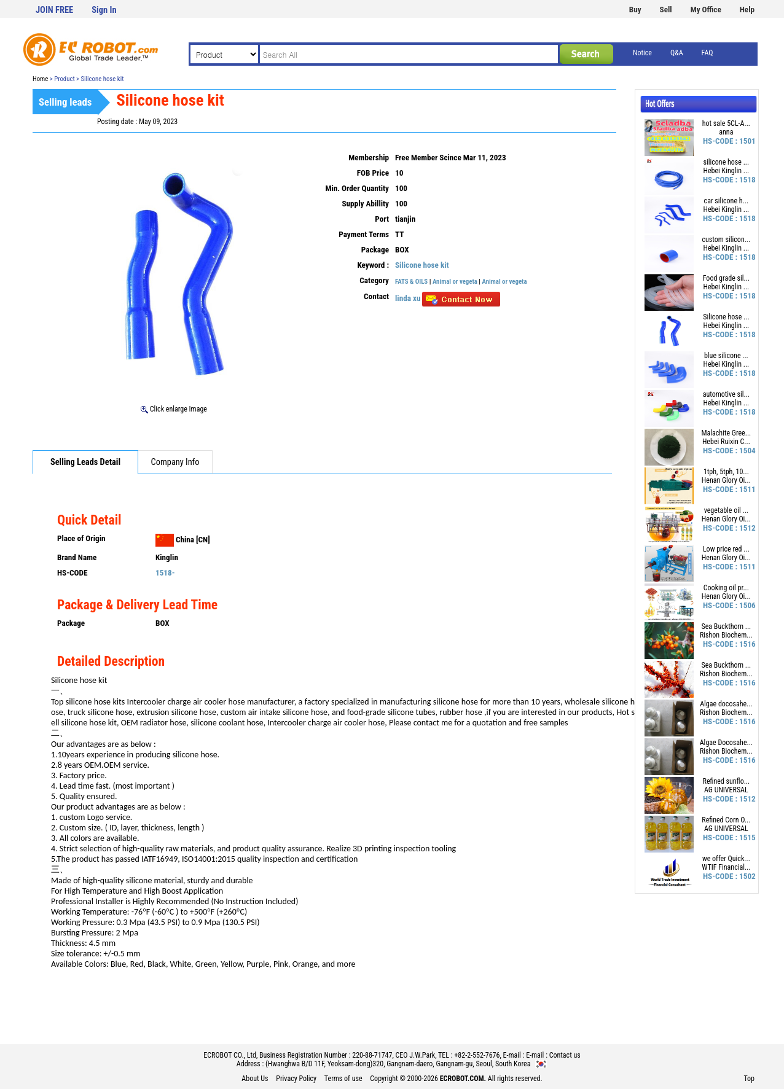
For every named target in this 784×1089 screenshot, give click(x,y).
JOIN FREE (54, 10)
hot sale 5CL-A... (726, 123)
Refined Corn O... (726, 820)
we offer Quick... (726, 858)
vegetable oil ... (726, 510)
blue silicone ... (726, 355)
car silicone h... (726, 201)
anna (726, 132)
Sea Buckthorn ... (726, 626)
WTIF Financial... (726, 867)
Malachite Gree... (726, 433)
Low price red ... (726, 549)
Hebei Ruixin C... (726, 441)
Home (40, 79)
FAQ (707, 53)
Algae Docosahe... (726, 742)
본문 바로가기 (0, 0)
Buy (635, 9)
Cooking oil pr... (726, 588)
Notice (642, 53)
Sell (666, 9)
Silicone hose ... (726, 317)
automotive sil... (726, 394)
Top (749, 1078)
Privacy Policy (296, 1078)
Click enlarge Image (174, 409)
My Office (706, 9)
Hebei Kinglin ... (727, 170)
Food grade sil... (726, 278)
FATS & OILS (411, 282)
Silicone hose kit (422, 265)
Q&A (676, 53)
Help (747, 9)
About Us (254, 1078)
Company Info (175, 462)
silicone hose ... (727, 162)
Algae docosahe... (726, 704)
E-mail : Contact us (553, 1055)
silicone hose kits (95, 702)
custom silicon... (726, 239)
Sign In (104, 10)
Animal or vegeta (455, 282)
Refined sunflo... (726, 781)
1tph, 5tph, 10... (726, 471)
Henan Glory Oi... (726, 480)
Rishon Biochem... (726, 635)
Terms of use (343, 1078)
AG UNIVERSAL (726, 790)
